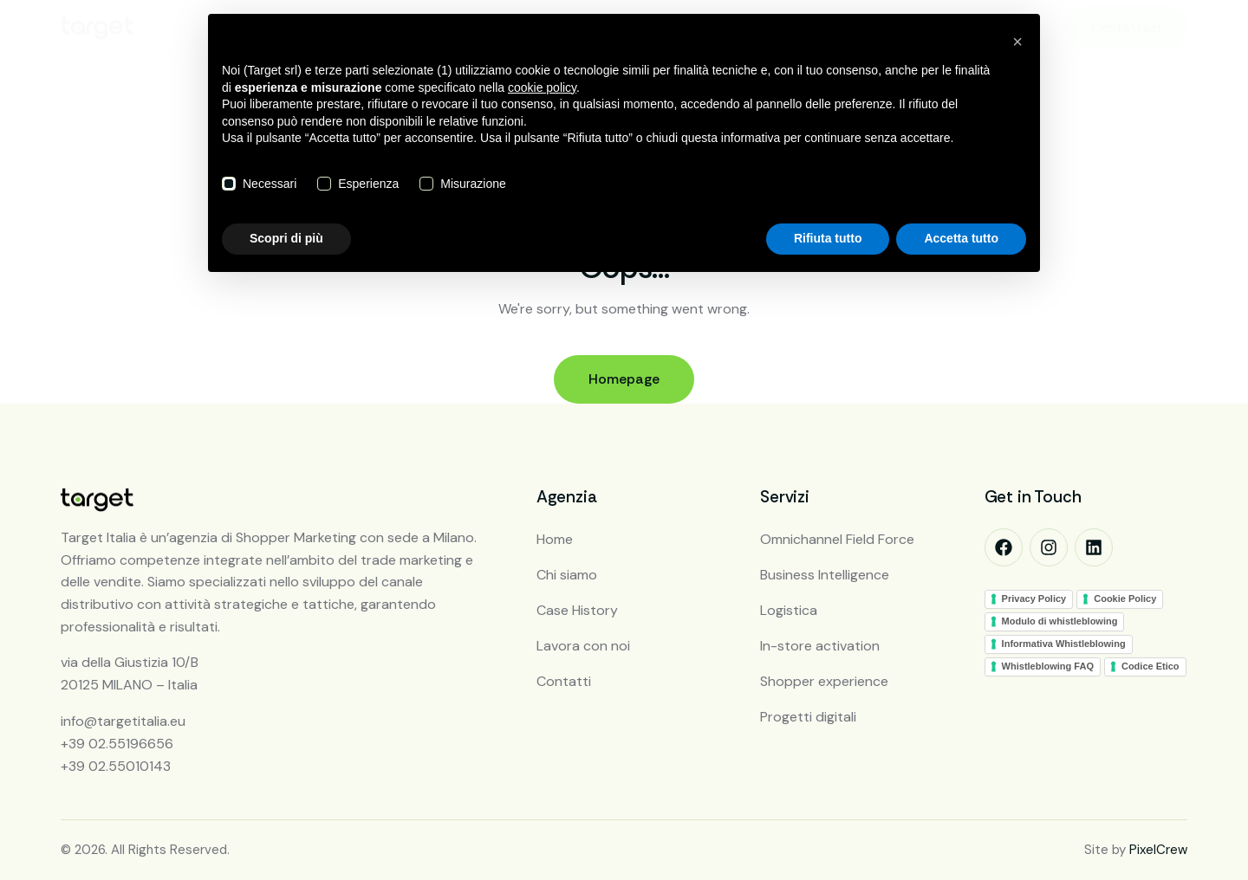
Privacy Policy (1034, 598)
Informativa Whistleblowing (1064, 643)
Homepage (624, 379)
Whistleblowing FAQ (1048, 666)
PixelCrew (1158, 849)
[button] (1017, 41)
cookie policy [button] (542, 87)
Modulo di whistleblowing (1060, 621)
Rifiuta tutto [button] (828, 238)
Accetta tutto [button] (961, 238)
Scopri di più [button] (286, 238)
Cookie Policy (1125, 598)
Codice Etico (1150, 666)
